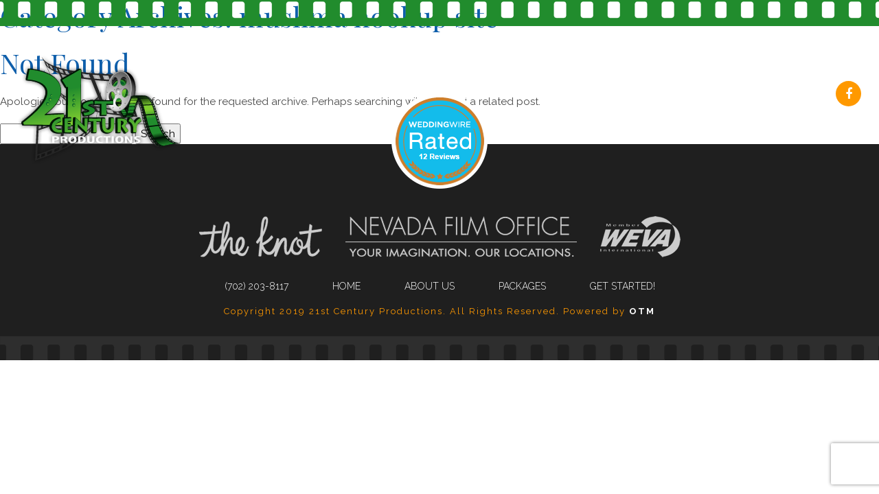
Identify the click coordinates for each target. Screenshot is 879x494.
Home (346, 286)
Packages (655, 95)
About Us (550, 95)
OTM (642, 311)
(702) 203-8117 (353, 95)
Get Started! (769, 95)
